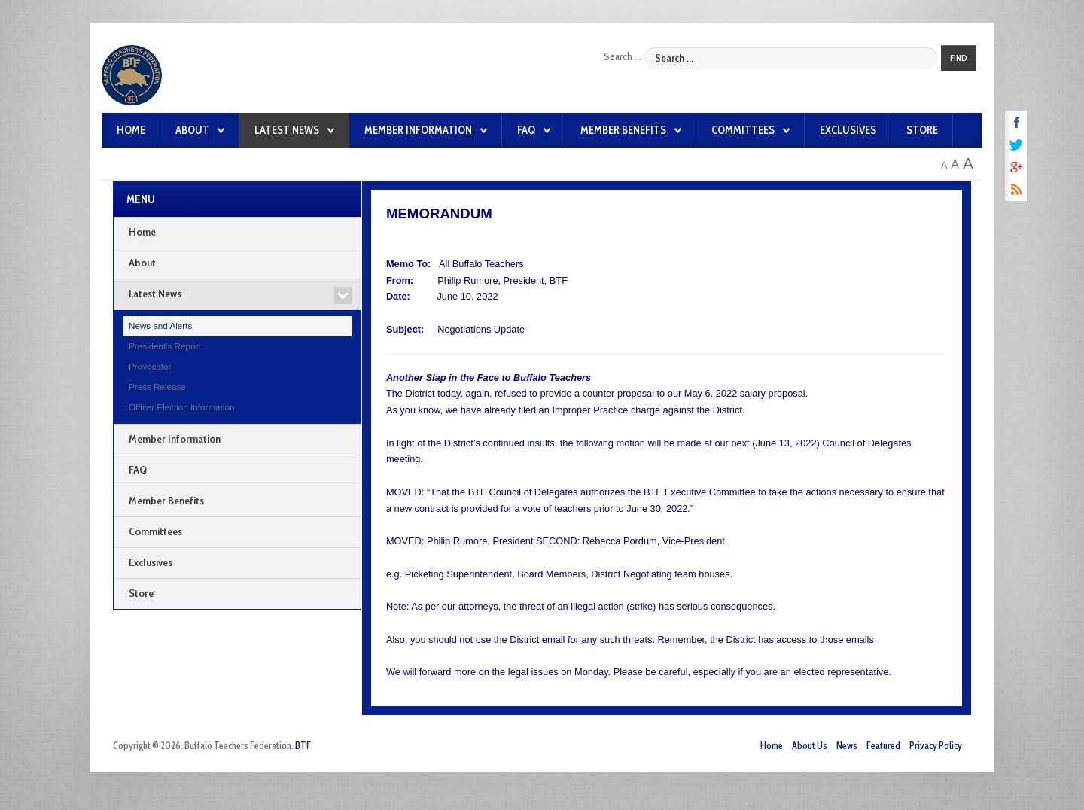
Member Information (418, 130)
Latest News (286, 130)
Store (922, 130)
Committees (743, 130)
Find (958, 58)
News (846, 745)
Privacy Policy (935, 745)
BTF (303, 745)
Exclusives (848, 130)
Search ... (622, 56)
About (192, 130)
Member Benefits (623, 130)
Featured (883, 745)
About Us (809, 745)
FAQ (526, 130)
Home (131, 130)
